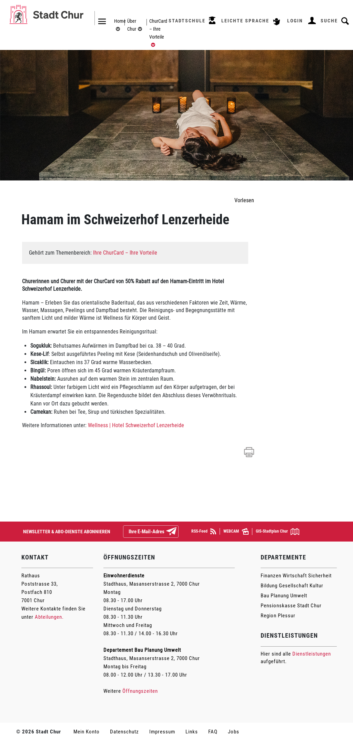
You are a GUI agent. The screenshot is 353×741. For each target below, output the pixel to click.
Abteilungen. (49, 617)
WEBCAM (236, 531)
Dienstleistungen (311, 654)
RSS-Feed (203, 531)
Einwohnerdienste (123, 576)
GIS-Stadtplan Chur (277, 531)
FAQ (213, 732)
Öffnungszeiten (140, 691)
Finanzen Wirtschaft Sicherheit (296, 576)
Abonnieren (177, 532)
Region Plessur (278, 616)
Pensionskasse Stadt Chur (291, 606)
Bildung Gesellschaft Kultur (292, 586)
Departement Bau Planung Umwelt (142, 650)
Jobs (233, 732)
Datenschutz (124, 732)
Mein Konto (86, 732)
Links (191, 732)
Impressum (162, 732)
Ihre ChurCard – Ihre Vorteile (125, 252)
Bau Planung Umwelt (284, 596)
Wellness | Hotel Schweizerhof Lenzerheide (136, 425)
